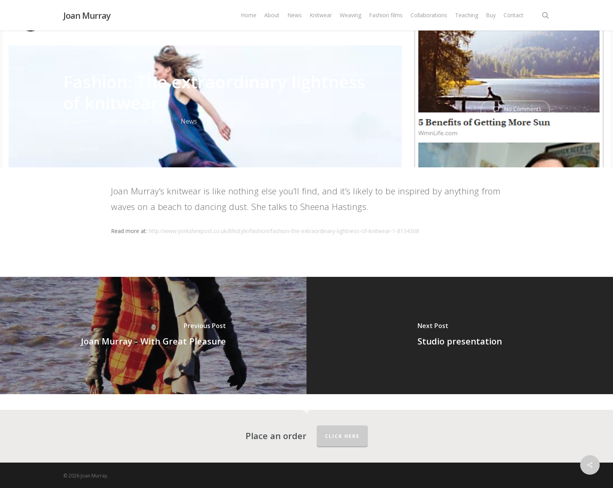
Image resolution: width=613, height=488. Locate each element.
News (189, 121)
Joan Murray (87, 15)
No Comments (515, 109)
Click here (342, 436)
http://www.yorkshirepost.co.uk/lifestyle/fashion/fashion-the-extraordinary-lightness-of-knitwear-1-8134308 (284, 231)
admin (81, 121)
